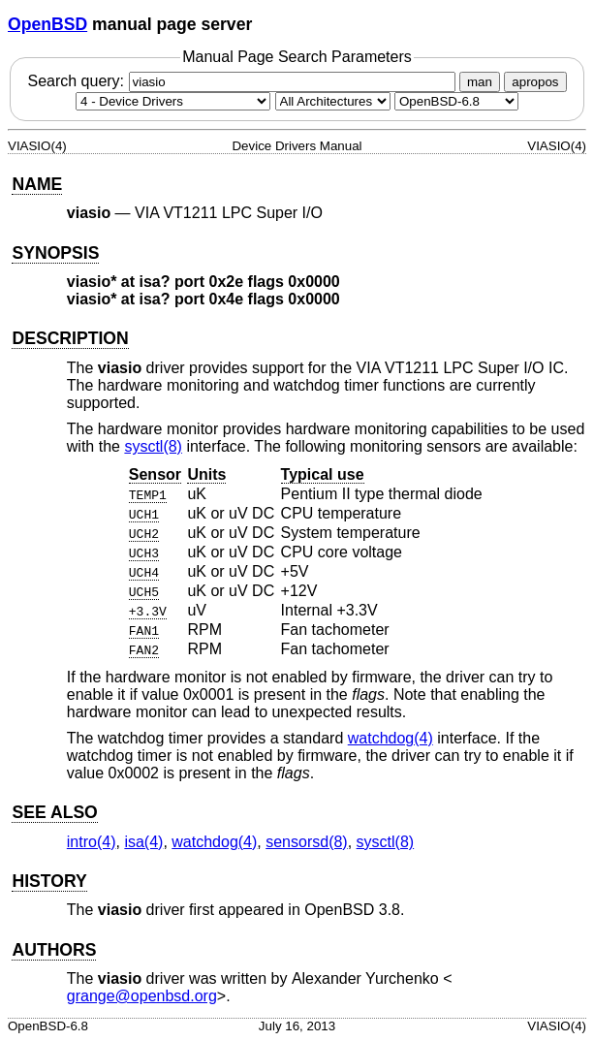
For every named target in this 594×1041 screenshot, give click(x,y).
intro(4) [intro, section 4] (91, 842)
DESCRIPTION (70, 338)
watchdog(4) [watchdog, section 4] (390, 738)
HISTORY (49, 881)
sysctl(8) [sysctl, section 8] (153, 446)
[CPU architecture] (333, 101)
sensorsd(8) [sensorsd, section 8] (306, 842)
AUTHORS (54, 950)
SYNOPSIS (55, 253)
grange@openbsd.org (142, 996)
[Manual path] (456, 101)
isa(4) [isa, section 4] (143, 842)
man (479, 82)
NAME (37, 184)
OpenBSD (47, 24)
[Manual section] (173, 101)
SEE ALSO (54, 812)
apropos (535, 82)
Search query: (243, 81)
